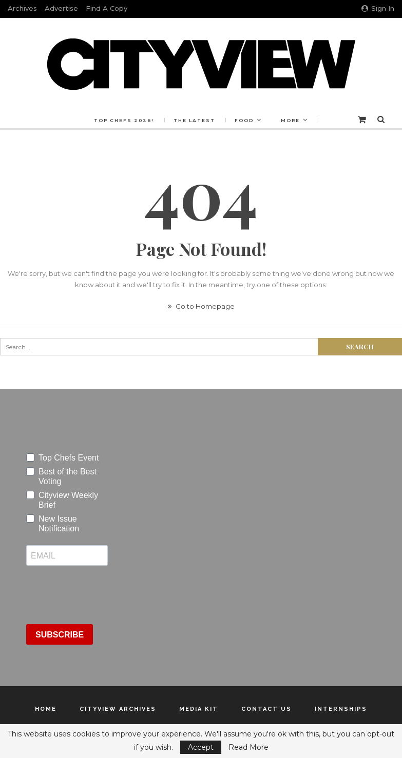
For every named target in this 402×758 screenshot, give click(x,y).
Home (45, 709)
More (290, 120)
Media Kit (198, 709)
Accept (201, 747)
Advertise (61, 8)
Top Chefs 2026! (124, 120)
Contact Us (266, 709)
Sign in (377, 8)
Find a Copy (106, 8)
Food (244, 120)
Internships (341, 709)
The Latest (194, 120)
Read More (248, 747)
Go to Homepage (201, 306)
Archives (22, 8)
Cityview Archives (118, 709)
